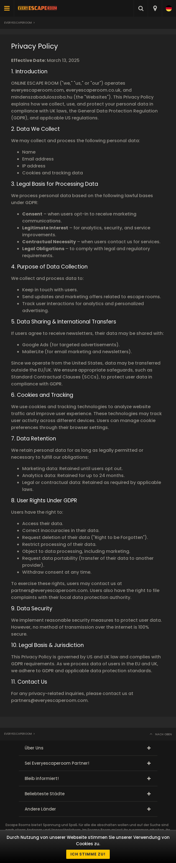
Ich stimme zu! (88, 854)
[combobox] (155, 8)
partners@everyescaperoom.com (49, 590)
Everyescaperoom (18, 23)
